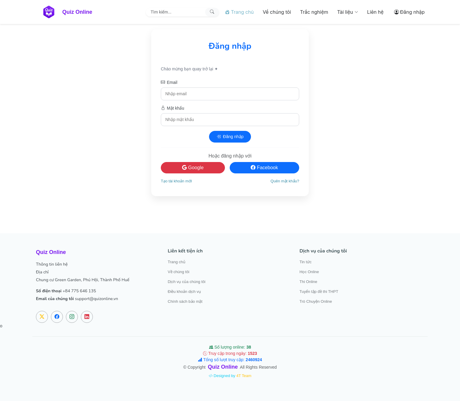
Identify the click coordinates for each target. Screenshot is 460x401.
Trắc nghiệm (314, 12)
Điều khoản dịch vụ (184, 291)
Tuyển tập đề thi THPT (318, 291)
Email (169, 82)
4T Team (243, 375)
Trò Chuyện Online (315, 301)
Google (193, 167)
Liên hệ (375, 12)
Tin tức (305, 262)
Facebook (264, 167)
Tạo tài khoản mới (176, 181)
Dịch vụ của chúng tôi (186, 282)
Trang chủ (176, 262)
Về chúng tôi (277, 12)
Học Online (309, 272)
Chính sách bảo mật (185, 301)
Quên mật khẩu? (284, 181)
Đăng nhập (230, 136)
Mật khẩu (172, 108)
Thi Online (308, 282)
